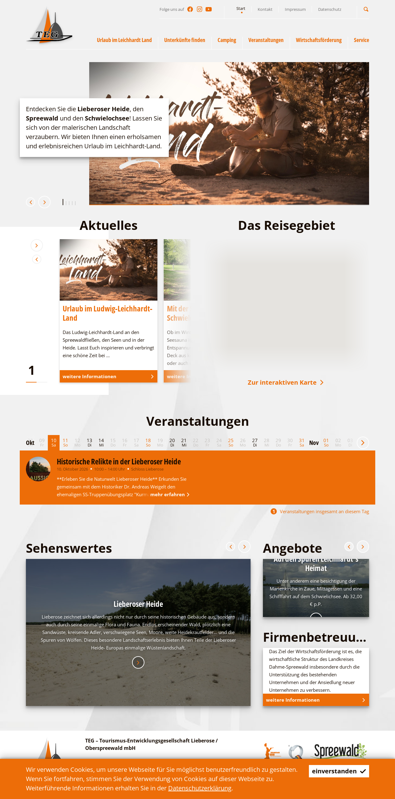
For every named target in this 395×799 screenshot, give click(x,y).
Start (240, 8)
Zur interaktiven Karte (286, 382)
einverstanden (339, 771)
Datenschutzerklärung (199, 788)
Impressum (295, 9)
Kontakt (265, 9)
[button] (366, 9)
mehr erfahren (170, 494)
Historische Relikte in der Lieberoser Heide (119, 461)
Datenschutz (329, 9)
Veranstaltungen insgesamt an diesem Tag (320, 511)
